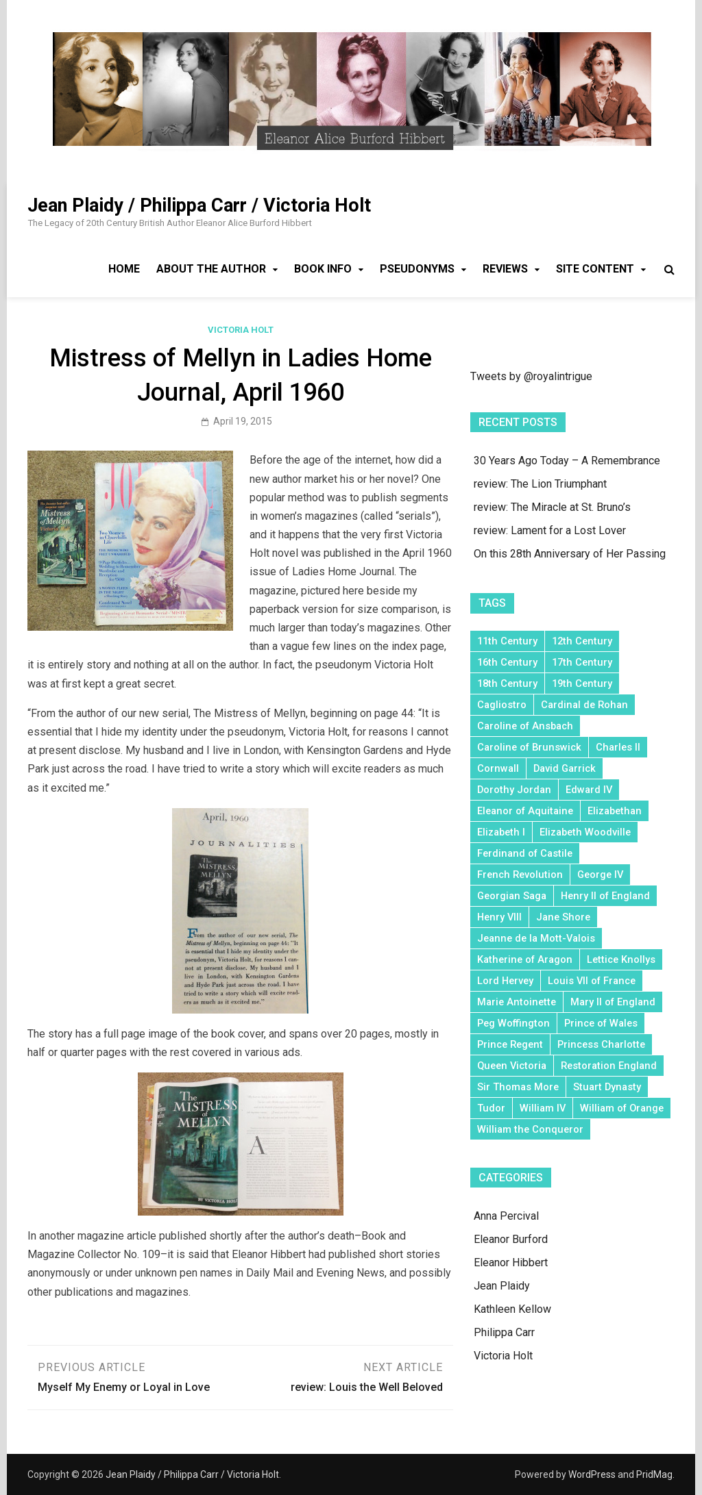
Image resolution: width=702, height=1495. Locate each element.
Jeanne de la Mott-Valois (536, 938)
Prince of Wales (601, 1023)
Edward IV (589, 789)
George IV (600, 874)
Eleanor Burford (511, 1239)
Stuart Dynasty (607, 1087)
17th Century (582, 662)
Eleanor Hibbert (511, 1262)
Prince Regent (510, 1044)
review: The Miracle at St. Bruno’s (552, 507)
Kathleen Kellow (512, 1309)
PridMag (654, 1474)
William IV (543, 1108)
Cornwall (498, 768)
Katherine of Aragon (524, 959)
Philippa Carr (504, 1332)
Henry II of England (605, 896)
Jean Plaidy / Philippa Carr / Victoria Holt (199, 205)
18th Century (507, 683)
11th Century (507, 641)
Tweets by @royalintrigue (531, 376)
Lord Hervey (505, 981)
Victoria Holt (241, 330)
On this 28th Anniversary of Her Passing (570, 553)
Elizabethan (615, 811)
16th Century (507, 662)
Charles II (618, 747)
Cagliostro (501, 705)
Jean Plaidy (502, 1285)
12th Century (582, 641)
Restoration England (609, 1065)
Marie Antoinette (516, 1002)
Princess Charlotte (601, 1044)
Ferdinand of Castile (524, 853)
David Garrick (564, 768)
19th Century (582, 683)
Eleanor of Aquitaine (525, 811)
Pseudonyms (417, 268)
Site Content (595, 268)
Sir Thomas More (518, 1087)
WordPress (592, 1474)
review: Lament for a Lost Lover (550, 530)
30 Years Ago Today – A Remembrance (567, 460)
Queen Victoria (511, 1065)
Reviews (505, 268)
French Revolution (520, 874)
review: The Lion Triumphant (540, 483)
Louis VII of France (592, 981)
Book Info (323, 268)
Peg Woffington (513, 1023)
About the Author (211, 268)
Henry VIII (499, 917)
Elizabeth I (501, 832)
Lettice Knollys (621, 959)
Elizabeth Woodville (585, 832)
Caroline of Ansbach (525, 726)
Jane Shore (563, 917)
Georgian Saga (511, 896)
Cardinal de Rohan (584, 705)
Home (124, 268)
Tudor (491, 1108)
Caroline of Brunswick (529, 747)
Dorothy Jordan (514, 789)
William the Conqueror (530, 1129)
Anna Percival (506, 1215)
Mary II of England (612, 1002)
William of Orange (622, 1108)
